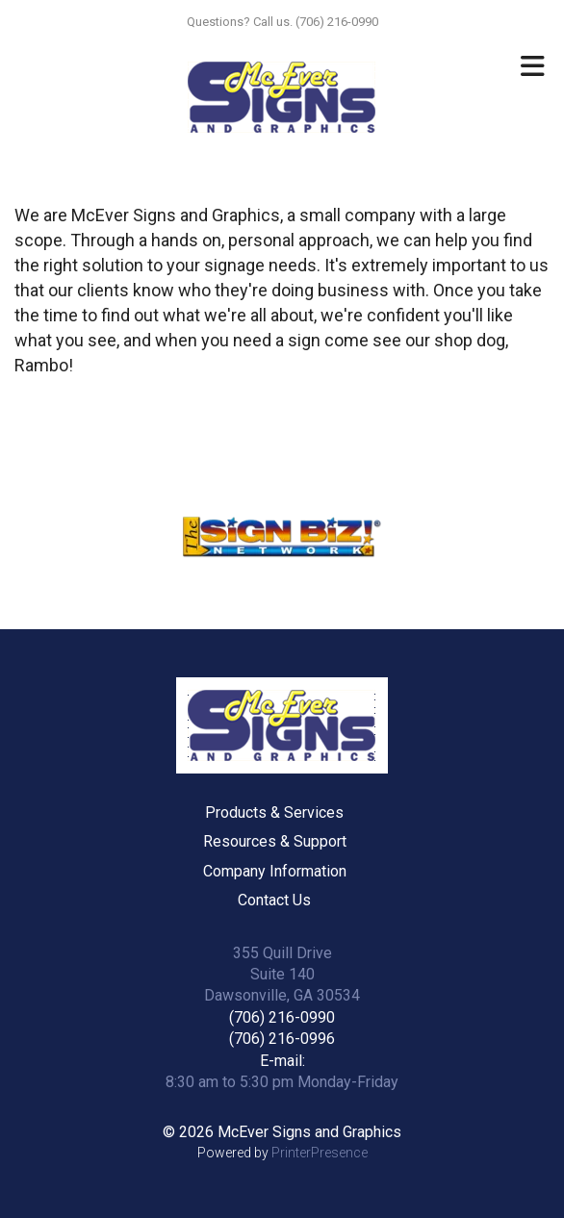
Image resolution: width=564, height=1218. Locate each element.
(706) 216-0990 (282, 1017)
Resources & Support (274, 841)
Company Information (274, 871)
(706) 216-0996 (282, 1038)
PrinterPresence (319, 1152)
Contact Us (274, 900)
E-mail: (282, 1061)
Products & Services (274, 812)
